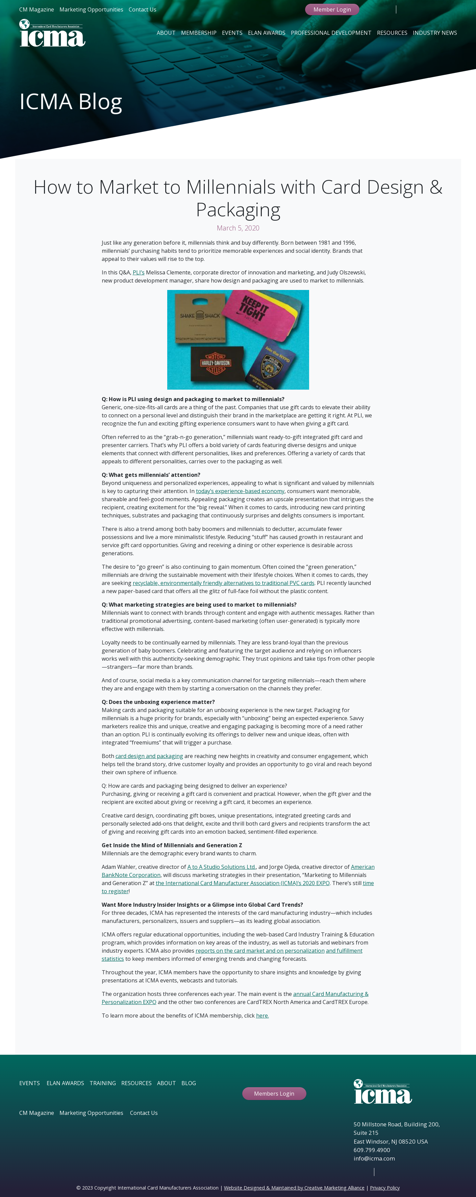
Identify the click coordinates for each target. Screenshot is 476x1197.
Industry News (435, 32)
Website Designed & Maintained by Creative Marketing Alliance (294, 1187)
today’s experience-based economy (240, 491)
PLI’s (139, 272)
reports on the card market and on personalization (260, 950)
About (166, 32)
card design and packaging (149, 756)
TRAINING (103, 1083)
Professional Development (331, 32)
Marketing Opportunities (91, 9)
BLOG (188, 1083)
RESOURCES (136, 1083)
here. (262, 1015)
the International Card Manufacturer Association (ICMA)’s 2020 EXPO (243, 883)
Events (232, 32)
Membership (199, 32)
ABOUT (166, 1083)
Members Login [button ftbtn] (274, 1093)
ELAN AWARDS (65, 1083)
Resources (392, 32)
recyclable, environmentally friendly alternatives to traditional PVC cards (224, 583)
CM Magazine (36, 9)
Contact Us (142, 9)
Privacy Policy (385, 1187)
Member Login (332, 9)
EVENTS (29, 1083)
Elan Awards (266, 32)
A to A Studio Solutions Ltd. (221, 867)
